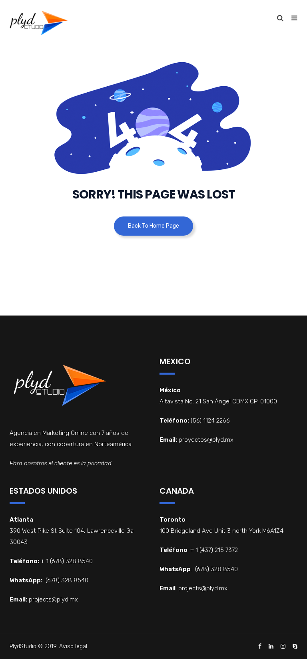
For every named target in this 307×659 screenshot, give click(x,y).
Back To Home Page (153, 225)
